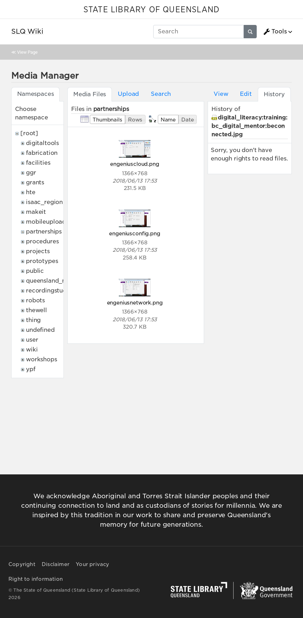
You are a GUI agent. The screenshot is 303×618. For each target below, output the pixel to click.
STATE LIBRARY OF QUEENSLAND (151, 10)
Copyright (21, 564)
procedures (42, 241)
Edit (245, 94)
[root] (29, 133)
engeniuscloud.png (134, 164)
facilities (38, 162)
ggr (31, 172)
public (35, 271)
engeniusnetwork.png (135, 302)
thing (33, 320)
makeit (36, 212)
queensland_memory (56, 280)
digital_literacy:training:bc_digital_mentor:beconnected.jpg (249, 126)
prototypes (42, 261)
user (32, 339)
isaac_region (44, 202)
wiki (32, 349)
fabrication (42, 153)
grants (35, 182)
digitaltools (42, 143)
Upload (128, 94)
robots (35, 300)
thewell (36, 310)
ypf (30, 369)
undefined (40, 330)
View (221, 94)
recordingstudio (49, 290)
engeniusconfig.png (134, 233)
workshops (41, 359)
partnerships (44, 231)
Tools (275, 31)
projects (38, 251)
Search (161, 94)
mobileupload (46, 221)
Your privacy (92, 564)
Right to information (35, 579)
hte (30, 192)
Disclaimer (55, 564)
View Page (27, 52)
